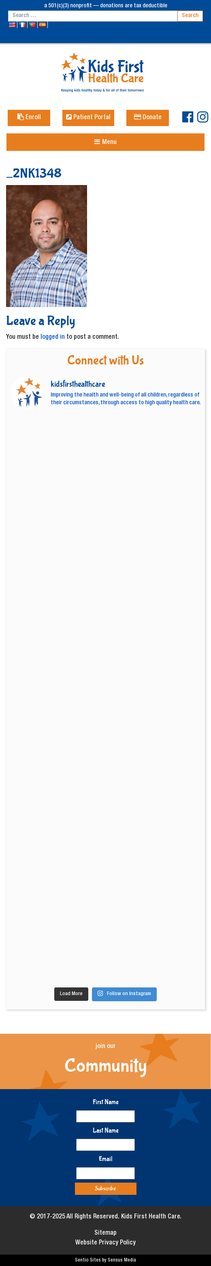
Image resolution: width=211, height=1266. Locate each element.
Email (106, 1159)
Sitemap (105, 1233)
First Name (106, 1102)
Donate (148, 118)
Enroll (29, 118)
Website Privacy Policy (105, 1243)
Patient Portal (88, 118)
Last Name (106, 1130)
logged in (52, 337)
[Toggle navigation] (105, 142)
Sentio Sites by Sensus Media (105, 1260)
